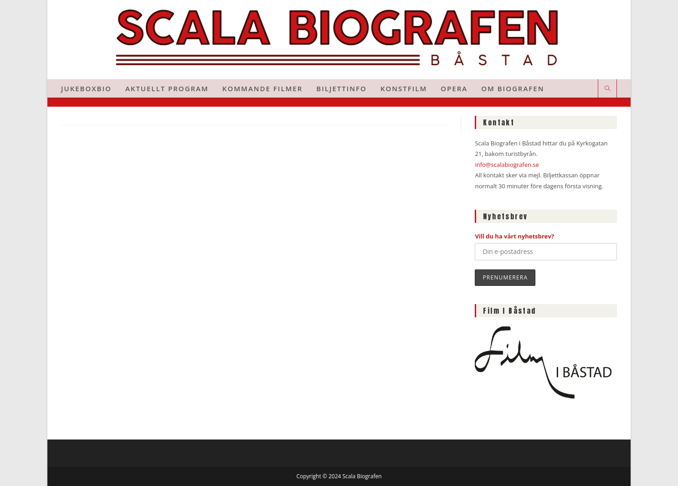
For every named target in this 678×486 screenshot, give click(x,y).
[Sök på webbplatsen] (607, 89)
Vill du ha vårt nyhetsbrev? (514, 236)
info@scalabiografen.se (507, 164)
